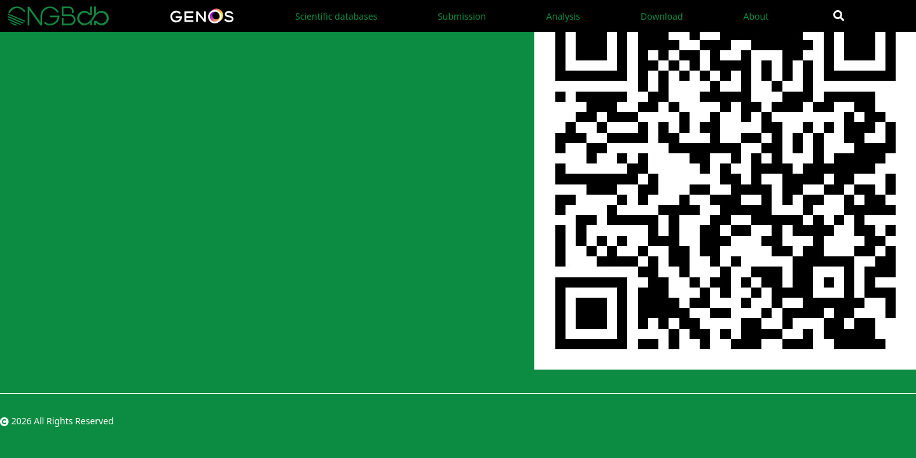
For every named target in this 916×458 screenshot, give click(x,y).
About (755, 16)
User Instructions (331, 42)
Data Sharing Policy (427, 42)
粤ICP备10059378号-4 (871, 421)
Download (662, 16)
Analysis (563, 16)
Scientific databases (336, 16)
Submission (462, 16)
